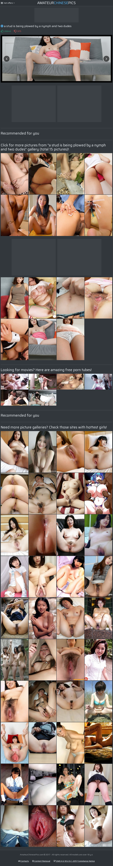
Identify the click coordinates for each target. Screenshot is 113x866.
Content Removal (41, 861)
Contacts (23, 861)
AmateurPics (56, 3)
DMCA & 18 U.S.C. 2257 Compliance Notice (74, 861)
